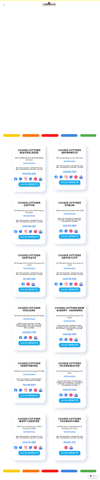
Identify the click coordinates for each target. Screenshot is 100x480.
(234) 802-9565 (69, 171)
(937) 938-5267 (29, 226)
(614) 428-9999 (69, 334)
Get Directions (29, 163)
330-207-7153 (69, 442)
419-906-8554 (29, 385)
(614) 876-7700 (29, 332)
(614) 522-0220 (69, 389)
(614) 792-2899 (69, 225)
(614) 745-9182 (69, 279)
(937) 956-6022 (29, 173)
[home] (54, 5)
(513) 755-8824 (29, 442)
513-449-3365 (29, 279)
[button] (4, 5)
